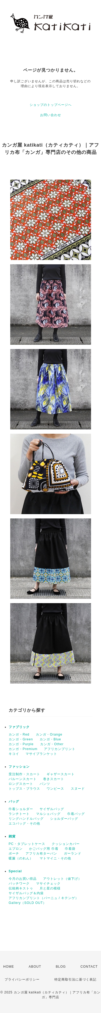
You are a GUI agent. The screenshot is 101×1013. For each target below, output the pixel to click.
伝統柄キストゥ (21, 888)
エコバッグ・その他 (24, 823)
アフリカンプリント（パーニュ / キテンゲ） (44, 898)
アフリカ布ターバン (41, 853)
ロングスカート (21, 784)
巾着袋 (70, 849)
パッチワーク (19, 883)
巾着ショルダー (21, 809)
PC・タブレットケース (27, 844)
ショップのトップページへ (51, 105)
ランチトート (19, 814)
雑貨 (12, 836)
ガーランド (72, 853)
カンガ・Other (52, 744)
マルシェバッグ (48, 814)
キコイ (14, 754)
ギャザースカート (61, 774)
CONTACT (89, 967)
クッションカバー (66, 844)
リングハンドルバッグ (26, 819)
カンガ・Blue (50, 739)
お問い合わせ (50, 115)
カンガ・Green (21, 739)
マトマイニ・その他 (55, 858)
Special (15, 871)
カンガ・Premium (23, 749)
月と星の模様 (50, 888)
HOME (8, 967)
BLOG (61, 967)
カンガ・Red (19, 734)
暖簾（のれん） (21, 858)
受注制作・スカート (24, 774)
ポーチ (14, 853)
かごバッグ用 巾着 (43, 849)
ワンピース (55, 789)
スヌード (78, 789)
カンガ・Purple (21, 744)
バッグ (14, 801)
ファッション (19, 767)
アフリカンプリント (59, 749)
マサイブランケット (41, 754)
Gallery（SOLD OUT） (27, 903)
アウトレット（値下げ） (62, 879)
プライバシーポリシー (22, 979)
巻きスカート (53, 779)
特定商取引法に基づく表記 (75, 979)
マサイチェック (48, 883)
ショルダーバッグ (64, 819)
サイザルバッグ (52, 809)
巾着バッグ (76, 814)
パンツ (45, 784)
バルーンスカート (23, 779)
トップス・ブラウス (24, 789)
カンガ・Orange (49, 734)
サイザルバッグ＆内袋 (26, 893)
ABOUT (35, 967)
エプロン (16, 849)
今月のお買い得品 (23, 879)
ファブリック (19, 727)
